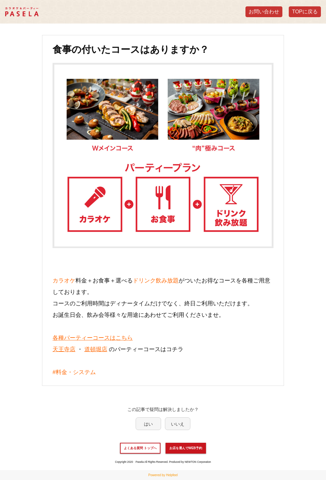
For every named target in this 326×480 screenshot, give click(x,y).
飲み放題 (167, 280)
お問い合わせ (264, 11)
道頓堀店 (95, 349)
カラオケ (64, 280)
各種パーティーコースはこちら (93, 338)
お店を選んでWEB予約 (185, 448)
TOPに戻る (305, 11)
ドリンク (144, 280)
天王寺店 (64, 349)
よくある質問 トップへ (140, 448)
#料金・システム (74, 372)
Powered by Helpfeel (163, 475)
